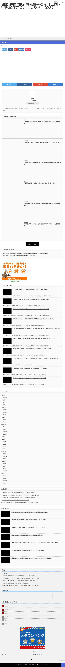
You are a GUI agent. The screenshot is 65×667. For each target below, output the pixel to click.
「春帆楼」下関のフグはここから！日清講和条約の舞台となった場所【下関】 (42, 224)
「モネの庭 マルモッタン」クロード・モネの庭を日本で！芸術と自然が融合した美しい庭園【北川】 (36, 358)
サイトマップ (5, 652)
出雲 (4, 419)
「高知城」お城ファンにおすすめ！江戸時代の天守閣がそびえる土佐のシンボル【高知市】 (33, 319)
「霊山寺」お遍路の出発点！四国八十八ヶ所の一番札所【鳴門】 (40, 183)
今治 (4, 441)
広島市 (4, 431)
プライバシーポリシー (38, 654)
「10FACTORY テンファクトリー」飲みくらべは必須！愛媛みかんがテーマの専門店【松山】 (34, 338)
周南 (4, 399)
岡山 (3, 407)
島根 (3, 417)
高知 (27, 160)
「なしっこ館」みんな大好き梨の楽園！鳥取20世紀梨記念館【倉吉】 (27, 535)
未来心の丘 (7, 623)
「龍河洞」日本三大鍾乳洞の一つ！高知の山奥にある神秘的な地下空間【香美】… (42, 163)
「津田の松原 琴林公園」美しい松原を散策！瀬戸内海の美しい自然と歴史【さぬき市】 (20, 502)
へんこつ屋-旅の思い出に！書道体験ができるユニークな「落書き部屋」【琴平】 (29, 512)
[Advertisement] (32, 24)
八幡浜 (4, 444)
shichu (32, 98)
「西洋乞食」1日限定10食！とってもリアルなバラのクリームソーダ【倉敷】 (28, 519)
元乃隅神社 (7, 613)
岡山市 (4, 412)
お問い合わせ (5, 654)
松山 (4, 446)
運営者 (34, 652)
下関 (25, 222)
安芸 (4, 463)
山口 (27, 222)
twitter (55, 2)
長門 (4, 404)
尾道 (4, 429)
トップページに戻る (32, 244)
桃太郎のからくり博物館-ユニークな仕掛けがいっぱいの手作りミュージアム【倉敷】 (32, 348)
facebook (57, 2)
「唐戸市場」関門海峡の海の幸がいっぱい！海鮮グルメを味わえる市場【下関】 (31, 309)
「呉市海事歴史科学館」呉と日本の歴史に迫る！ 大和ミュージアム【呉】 (28, 550)
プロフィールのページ (35, 108)
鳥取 (3, 473)
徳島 (25, 119)
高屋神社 (6, 616)
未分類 (3, 448)
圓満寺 (6, 620)
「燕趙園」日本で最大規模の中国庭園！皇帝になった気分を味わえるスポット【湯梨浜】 (31, 558)
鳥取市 (4, 483)
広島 (3, 424)
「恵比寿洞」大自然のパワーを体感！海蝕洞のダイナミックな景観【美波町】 (42, 122)
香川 (25, 140)
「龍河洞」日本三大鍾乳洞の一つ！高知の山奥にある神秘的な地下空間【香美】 (19, 497)
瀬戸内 (4, 414)
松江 (4, 421)
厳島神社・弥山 (8, 609)
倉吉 (4, 475)
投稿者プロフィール (32, 103)
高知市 (4, 470)
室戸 (4, 466)
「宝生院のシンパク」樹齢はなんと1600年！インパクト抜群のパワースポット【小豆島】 (21, 495)
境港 (4, 478)
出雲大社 (6, 606)
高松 (27, 140)
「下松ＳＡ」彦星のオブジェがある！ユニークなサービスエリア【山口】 (29, 378)
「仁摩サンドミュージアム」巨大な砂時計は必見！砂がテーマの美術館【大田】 (31, 299)
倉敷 (4, 409)
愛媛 (3, 439)
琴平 (4, 453)
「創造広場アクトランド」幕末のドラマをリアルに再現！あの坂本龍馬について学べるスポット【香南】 (35, 542)
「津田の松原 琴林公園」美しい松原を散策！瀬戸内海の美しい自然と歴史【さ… (42, 204)
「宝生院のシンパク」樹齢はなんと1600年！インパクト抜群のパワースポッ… (42, 143)
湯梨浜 (4, 480)
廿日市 (4, 434)
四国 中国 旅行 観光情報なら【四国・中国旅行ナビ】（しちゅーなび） (31, 664)
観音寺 (4, 456)
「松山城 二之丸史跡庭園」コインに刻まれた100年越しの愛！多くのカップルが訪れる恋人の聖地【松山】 (37, 328)
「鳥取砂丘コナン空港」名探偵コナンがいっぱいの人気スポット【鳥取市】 (30, 368)
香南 (25, 160)
